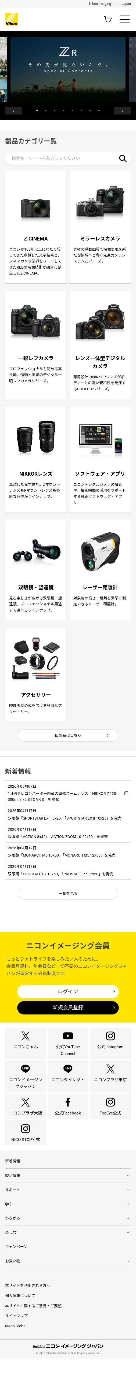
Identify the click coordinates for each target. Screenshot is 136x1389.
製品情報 (12, 1203)
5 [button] (72, 111)
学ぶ (9, 1232)
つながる (12, 1247)
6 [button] (81, 111)
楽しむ (10, 1261)
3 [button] (54, 111)
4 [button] (63, 111)
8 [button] (99, 111)
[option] (68, 69)
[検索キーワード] (68, 160)
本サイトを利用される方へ (27, 1315)
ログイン (68, 1007)
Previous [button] (16, 112)
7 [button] (90, 111)
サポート (12, 1218)
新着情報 (12, 1189)
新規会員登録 (68, 1023)
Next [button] (120, 112)
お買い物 (12, 1290)
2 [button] (45, 111)
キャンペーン (16, 1276)
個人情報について (20, 1325)
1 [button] (37, 111)
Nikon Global (15, 1355)
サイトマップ (16, 1345)
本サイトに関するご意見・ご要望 (33, 1335)
